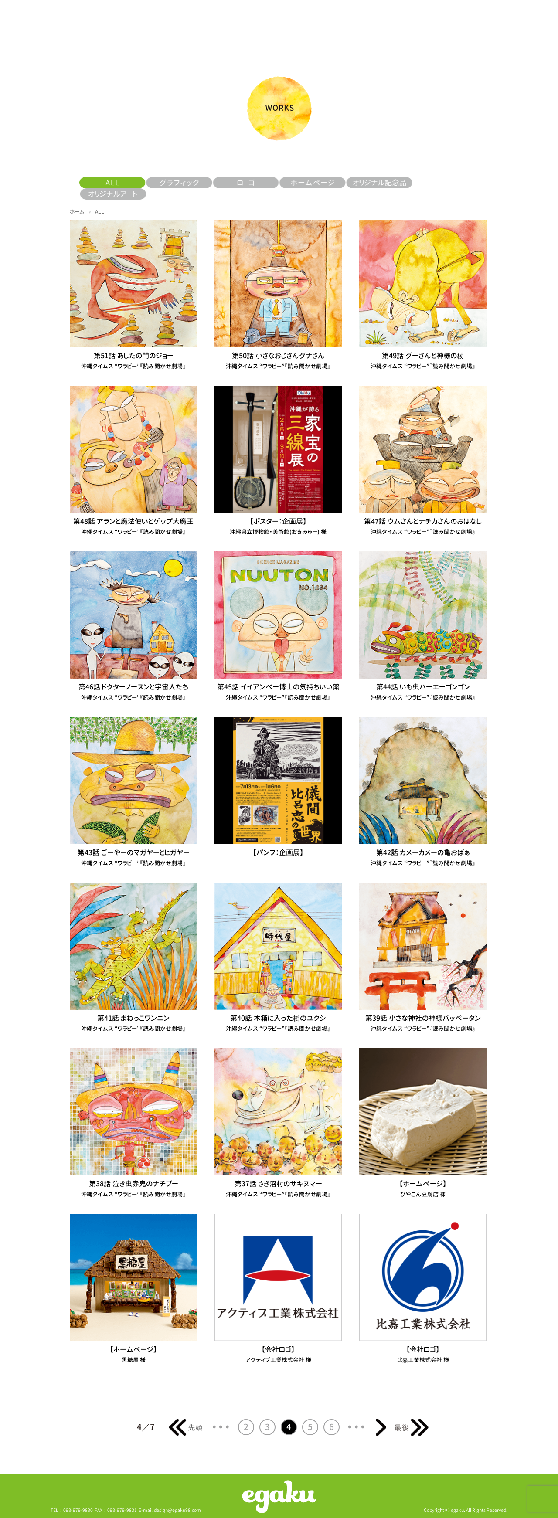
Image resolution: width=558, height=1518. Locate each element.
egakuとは (74, 26)
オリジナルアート (112, 194)
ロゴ (246, 182)
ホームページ (312, 182)
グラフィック (179, 182)
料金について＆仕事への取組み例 (431, 26)
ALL (135, 26)
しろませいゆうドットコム (370, 26)
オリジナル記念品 (379, 182)
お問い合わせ (492, 26)
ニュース (196, 26)
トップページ (283, 28)
